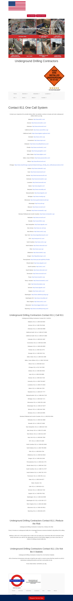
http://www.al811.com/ (39, 119)
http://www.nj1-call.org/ (40, 228)
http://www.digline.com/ (40, 154)
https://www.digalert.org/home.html (41, 133)
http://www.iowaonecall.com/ (38, 172)
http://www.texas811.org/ (38, 277)
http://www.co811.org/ (39, 137)
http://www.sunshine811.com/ (38, 147)
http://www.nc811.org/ (40, 242)
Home (15, 93)
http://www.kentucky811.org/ (39, 179)
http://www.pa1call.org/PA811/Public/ (40, 259)
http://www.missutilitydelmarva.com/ (39, 144)
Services (25, 93)
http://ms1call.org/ (39, 203)
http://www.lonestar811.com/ (41, 280)
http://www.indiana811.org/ (39, 168)
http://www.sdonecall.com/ (40, 270)
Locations (48, 93)
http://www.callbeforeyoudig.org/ (40, 294)
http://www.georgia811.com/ (39, 151)
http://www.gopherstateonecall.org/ (40, 200)
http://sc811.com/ (40, 266)
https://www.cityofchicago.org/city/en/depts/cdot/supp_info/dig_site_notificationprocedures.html (39, 165)
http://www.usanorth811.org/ (41, 130)
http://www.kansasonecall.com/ (39, 175)
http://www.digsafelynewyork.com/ (39, 235)
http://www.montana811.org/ (39, 210)
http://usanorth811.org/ (39, 221)
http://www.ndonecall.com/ (40, 245)
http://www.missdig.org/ (39, 196)
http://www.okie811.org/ (39, 252)
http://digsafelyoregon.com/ (39, 256)
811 (15, 97)
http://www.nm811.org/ (40, 231)
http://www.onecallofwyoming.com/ (39, 308)
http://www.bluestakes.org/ (38, 284)
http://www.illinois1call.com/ (38, 161)
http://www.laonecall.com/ (39, 182)
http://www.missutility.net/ (39, 189)
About (34, 97)
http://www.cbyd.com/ (39, 140)
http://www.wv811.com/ (40, 301)
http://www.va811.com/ (39, 291)
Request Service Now (36, 598)
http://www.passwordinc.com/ (42, 158)
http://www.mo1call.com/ (39, 207)
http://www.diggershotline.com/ (39, 305)
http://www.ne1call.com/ (39, 217)
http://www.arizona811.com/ (39, 123)
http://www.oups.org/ (38, 249)
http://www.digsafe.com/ (38, 186)
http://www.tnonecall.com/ (39, 273)
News (24, 97)
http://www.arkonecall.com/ (39, 126)
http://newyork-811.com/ (38, 238)
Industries (36, 93)
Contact (44, 97)
